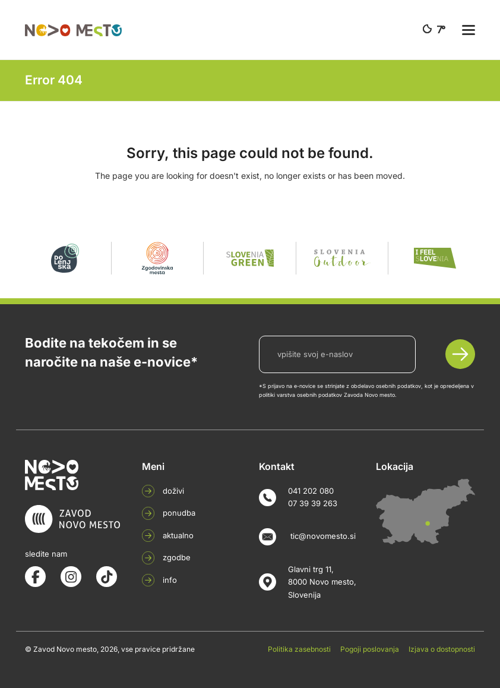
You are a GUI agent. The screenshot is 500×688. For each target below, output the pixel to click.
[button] (468, 30)
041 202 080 (311, 491)
